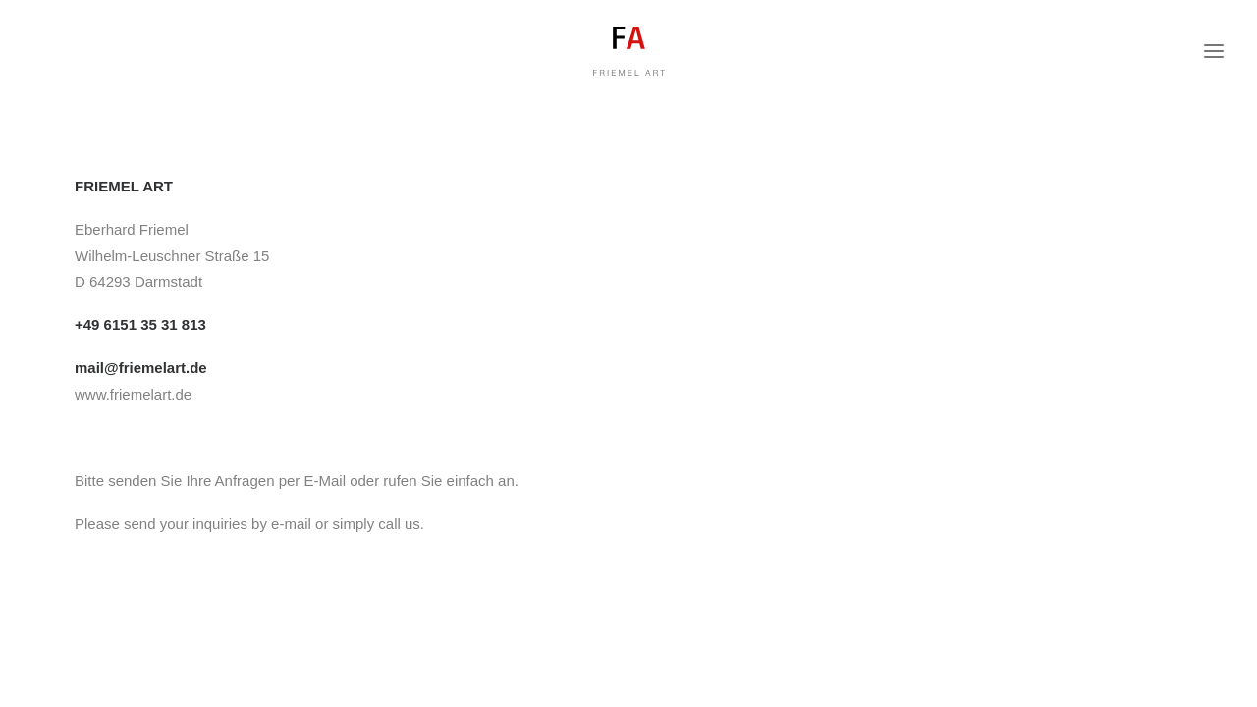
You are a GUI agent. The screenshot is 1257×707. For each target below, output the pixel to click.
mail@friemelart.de (141, 367)
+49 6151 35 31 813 (140, 324)
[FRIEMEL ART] (628, 61)
